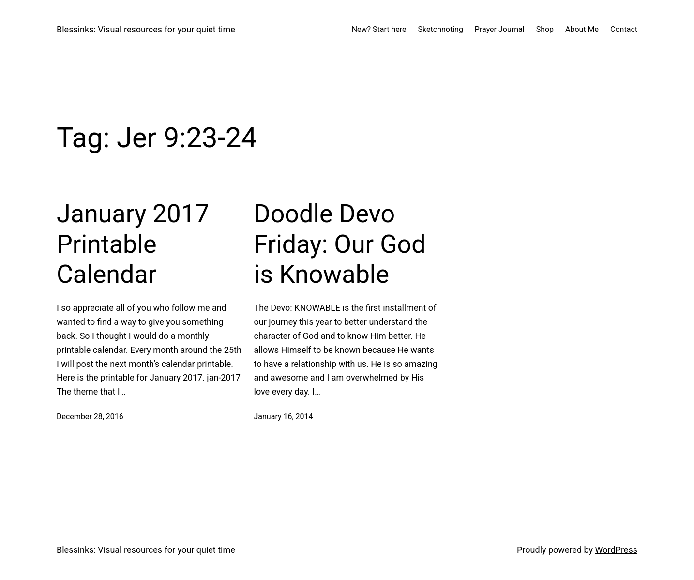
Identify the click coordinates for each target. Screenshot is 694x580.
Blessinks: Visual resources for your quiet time (146, 29)
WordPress (616, 550)
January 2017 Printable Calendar (133, 244)
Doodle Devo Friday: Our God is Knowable (340, 244)
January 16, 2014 (283, 416)
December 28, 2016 (90, 416)
